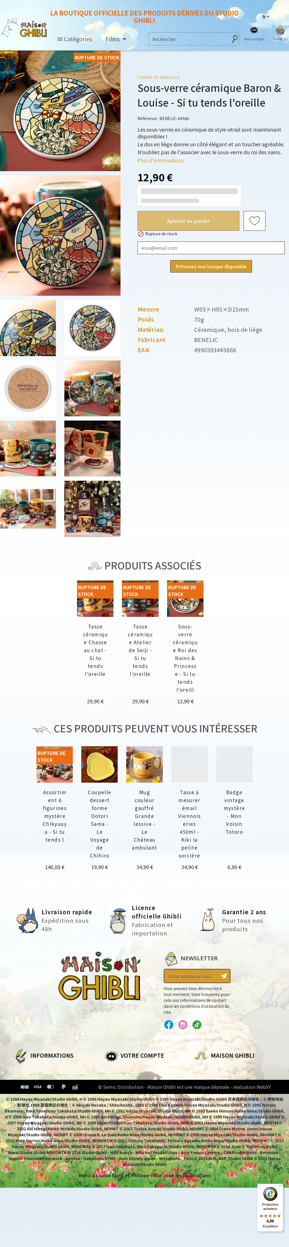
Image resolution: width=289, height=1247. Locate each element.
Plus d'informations (160, 160)
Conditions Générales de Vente (51, 1097)
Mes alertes (118, 1116)
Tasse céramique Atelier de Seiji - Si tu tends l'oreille (140, 650)
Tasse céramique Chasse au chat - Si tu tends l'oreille (95, 650)
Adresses (115, 1088)
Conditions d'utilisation (43, 1088)
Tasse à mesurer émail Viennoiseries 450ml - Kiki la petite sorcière (189, 824)
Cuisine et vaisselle (158, 77)
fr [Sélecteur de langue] (264, 16)
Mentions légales (34, 1078)
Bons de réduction (127, 1097)
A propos (24, 1068)
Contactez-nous (214, 1121)
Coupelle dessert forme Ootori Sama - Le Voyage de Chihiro (99, 824)
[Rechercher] (188, 38)
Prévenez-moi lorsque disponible (211, 266)
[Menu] (280, 1187)
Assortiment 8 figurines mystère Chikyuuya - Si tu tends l (55, 816)
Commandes (119, 1078)
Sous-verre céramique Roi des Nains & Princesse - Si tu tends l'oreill (185, 658)
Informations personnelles (136, 1068)
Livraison (24, 1107)
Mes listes (116, 1107)
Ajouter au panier (188, 220)
